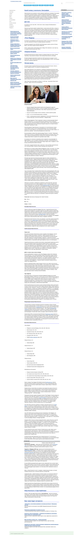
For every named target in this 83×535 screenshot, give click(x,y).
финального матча (46, 185)
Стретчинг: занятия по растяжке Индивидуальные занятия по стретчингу (15, 72)
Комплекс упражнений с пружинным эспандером (66, 48)
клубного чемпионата (34, 337)
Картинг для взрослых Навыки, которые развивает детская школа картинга (15, 83)
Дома (51, 5)
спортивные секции (41, 214)
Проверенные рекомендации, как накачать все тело (34, 509)
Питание (11, 24)
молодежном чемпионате (29, 452)
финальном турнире (49, 314)
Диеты (46, 5)
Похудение (11, 26)
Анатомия (35, 5)
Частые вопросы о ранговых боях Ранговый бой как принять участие (16, 52)
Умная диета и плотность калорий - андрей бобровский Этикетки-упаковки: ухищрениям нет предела (67, 15)
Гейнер (41, 5)
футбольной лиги (49, 382)
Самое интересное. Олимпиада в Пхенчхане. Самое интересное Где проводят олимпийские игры (66, 22)
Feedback (61, 3)
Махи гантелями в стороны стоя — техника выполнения (35, 519)
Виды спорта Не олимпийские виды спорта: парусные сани (15, 79)
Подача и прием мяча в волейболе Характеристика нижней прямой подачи (15, 45)
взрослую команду (42, 397)
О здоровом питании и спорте (15, 1)
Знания (10, 18)
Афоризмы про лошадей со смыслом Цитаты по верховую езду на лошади (67, 33)
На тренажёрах (12, 19)
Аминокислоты (28, 5)
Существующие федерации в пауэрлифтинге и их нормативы (67, 37)
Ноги (10, 21)
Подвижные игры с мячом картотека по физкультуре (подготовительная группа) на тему (67, 43)
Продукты (11, 27)
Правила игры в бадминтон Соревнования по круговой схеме (15, 59)
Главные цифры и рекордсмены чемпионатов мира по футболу (67, 28)
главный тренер (35, 220)
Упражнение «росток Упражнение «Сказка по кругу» (15, 41)
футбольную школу (28, 450)
